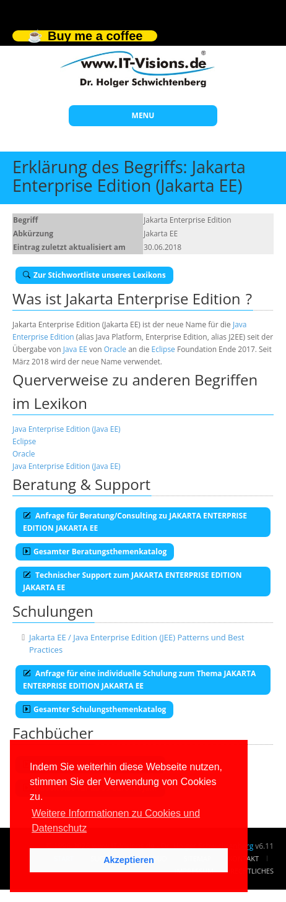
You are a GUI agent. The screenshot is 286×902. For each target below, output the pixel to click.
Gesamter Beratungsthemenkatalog (95, 551)
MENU (143, 115)
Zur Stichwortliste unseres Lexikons (94, 275)
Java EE (75, 349)
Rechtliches (252, 870)
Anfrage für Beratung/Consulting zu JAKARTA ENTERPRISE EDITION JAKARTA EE (135, 521)
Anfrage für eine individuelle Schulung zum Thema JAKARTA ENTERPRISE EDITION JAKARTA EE (139, 679)
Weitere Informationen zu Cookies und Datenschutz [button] (116, 820)
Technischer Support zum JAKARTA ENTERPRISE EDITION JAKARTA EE (132, 581)
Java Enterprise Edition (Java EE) (66, 429)
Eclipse (163, 349)
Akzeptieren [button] (128, 860)
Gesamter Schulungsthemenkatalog (94, 709)
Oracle (115, 349)
